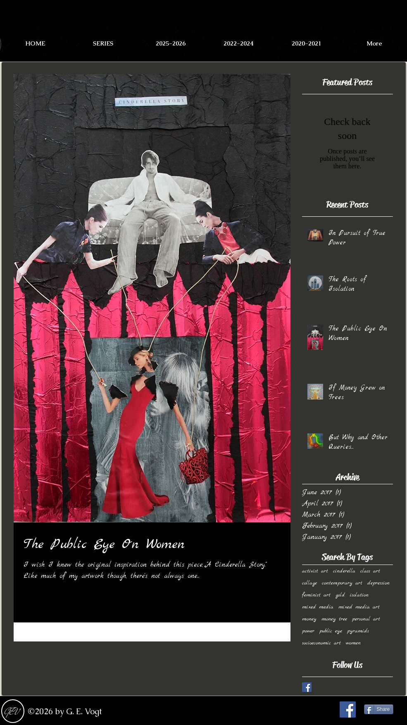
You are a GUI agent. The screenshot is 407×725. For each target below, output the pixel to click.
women (353, 642)
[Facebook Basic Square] (307, 687)
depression (378, 582)
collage (309, 582)
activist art (315, 570)
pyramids (358, 630)
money (309, 618)
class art (370, 570)
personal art (366, 618)
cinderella (344, 570)
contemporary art (342, 582)
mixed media (317, 606)
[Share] (378, 709)
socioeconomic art (321, 642)
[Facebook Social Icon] (348, 709)
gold (340, 594)
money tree (334, 618)
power (308, 630)
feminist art (316, 594)
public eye (330, 630)
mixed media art (359, 606)
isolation (359, 594)
